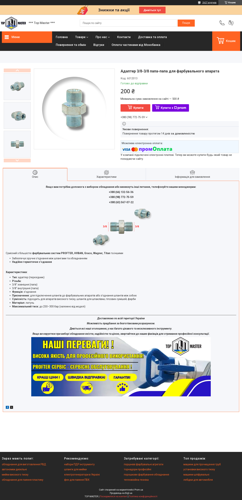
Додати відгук (231, 23)
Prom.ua (138, 489)
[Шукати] (186, 23)
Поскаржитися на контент (113, 496)
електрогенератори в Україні (82, 474)
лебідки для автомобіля (198, 479)
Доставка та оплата (152, 37)
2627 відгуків (209, 2)
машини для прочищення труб (202, 464)
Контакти (124, 37)
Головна (62, 37)
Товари (80, 37)
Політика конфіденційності (143, 496)
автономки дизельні (14, 469)
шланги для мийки (75, 469)
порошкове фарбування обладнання (146, 474)
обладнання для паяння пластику (22, 479)
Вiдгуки (98, 45)
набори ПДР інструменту (79, 464)
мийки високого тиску (15, 474)
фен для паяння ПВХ (76, 479)
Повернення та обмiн (71, 45)
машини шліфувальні (196, 474)
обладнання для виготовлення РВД (24, 464)
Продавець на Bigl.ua (121, 493)
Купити (138, 108)
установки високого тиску (199, 469)
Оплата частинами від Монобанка (136, 45)
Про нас (101, 37)
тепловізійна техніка (136, 479)
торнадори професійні (137, 469)
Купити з (173, 108)
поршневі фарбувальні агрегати (143, 464)
